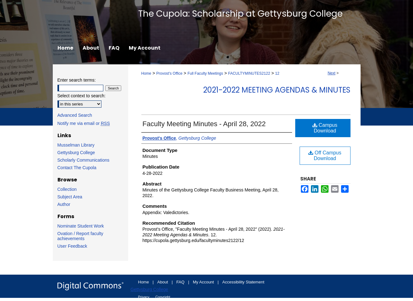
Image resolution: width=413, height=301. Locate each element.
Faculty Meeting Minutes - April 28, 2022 (204, 124)
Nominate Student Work (80, 225)
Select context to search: (81, 95)
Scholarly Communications (83, 160)
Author (63, 204)
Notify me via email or (83, 123)
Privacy (144, 297)
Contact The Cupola (76, 167)
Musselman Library (76, 145)
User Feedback (72, 246)
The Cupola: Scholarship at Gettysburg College (240, 14)
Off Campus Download (324, 155)
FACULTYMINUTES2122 (249, 73)
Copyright (162, 297)
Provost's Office (169, 73)
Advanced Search (74, 115)
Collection (67, 189)
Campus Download (324, 127)
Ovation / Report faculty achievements (80, 236)
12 (277, 73)
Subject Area (69, 196)
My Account (204, 282)
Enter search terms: (76, 80)
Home (146, 73)
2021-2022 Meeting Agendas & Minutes (277, 90)
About (163, 282)
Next (331, 73)
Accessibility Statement (243, 282)
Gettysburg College (76, 152)
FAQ (181, 282)
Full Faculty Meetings (205, 73)
